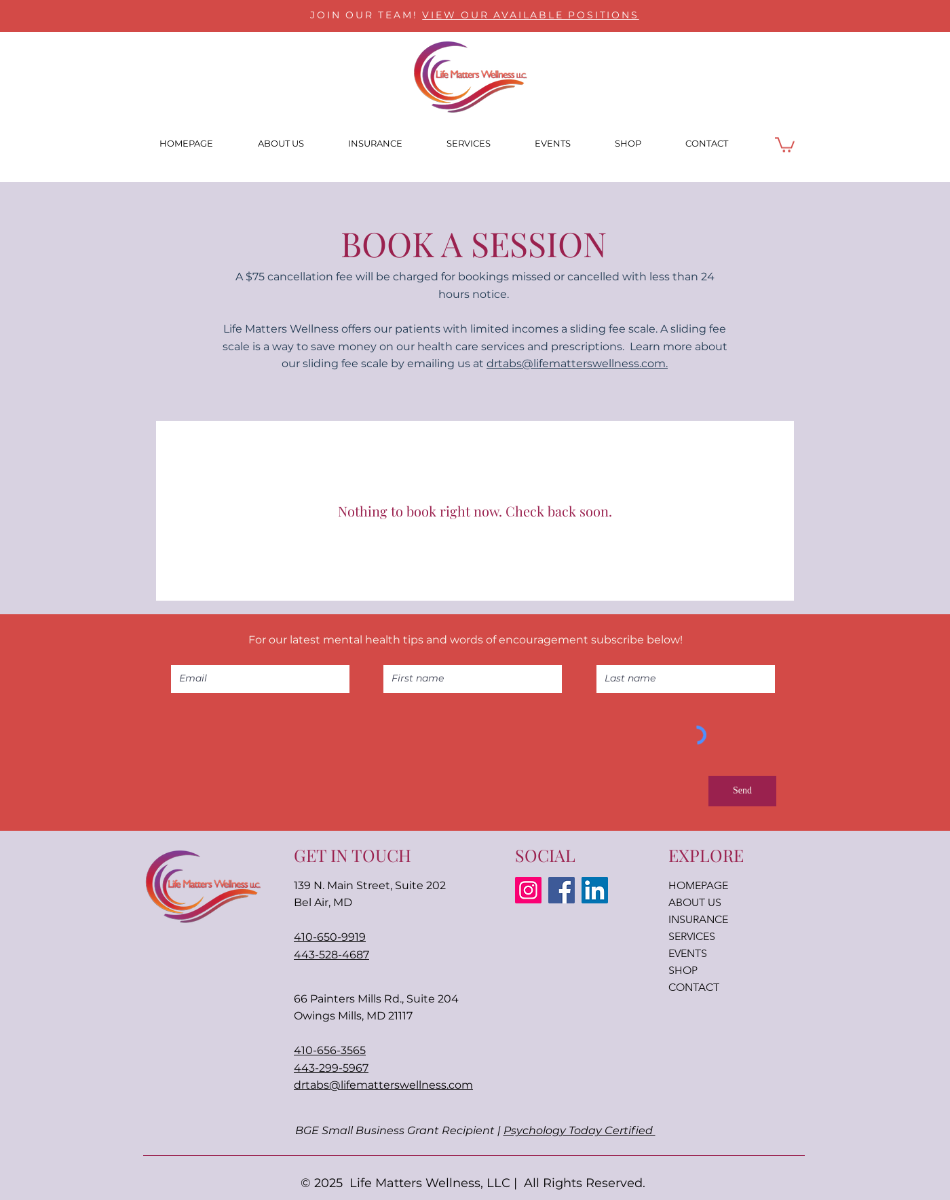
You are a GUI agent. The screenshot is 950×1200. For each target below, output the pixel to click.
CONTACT (693, 987)
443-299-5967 (331, 1068)
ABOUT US (694, 902)
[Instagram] (528, 890)
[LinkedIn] (595, 890)
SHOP (683, 970)
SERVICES (691, 936)
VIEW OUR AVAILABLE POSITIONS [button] (530, 15)
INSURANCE (698, 919)
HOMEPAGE (698, 885)
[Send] (742, 791)
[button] (785, 144)
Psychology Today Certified (580, 1130)
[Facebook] (561, 890)
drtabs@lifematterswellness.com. (577, 363)
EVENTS (687, 953)
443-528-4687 (331, 954)
